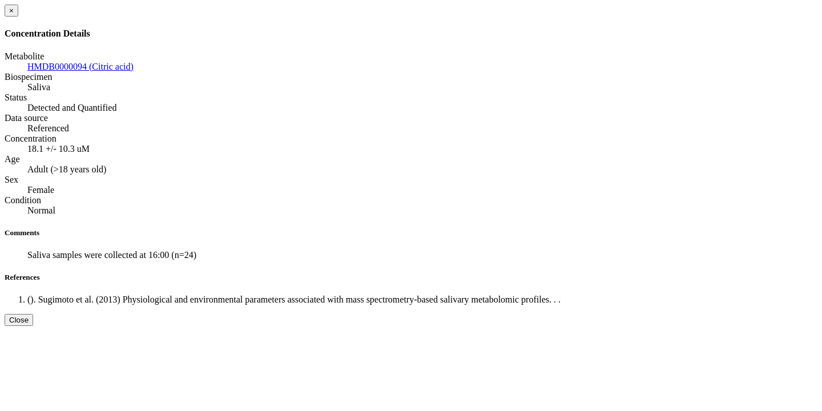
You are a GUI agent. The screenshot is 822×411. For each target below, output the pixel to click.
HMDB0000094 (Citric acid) (80, 66)
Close (19, 320)
